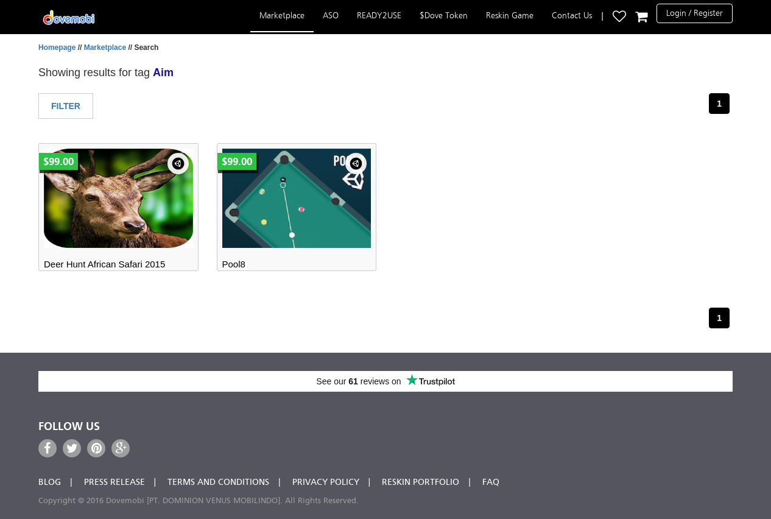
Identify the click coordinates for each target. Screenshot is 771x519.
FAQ (490, 483)
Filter (65, 106)
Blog (49, 483)
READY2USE (379, 15)
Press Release (114, 483)
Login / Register (694, 13)
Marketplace (282, 15)
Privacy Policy (325, 483)
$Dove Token (444, 15)
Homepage (57, 47)
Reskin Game (509, 15)
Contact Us (572, 15)
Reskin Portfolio (420, 483)
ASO (331, 15)
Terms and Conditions (218, 483)
